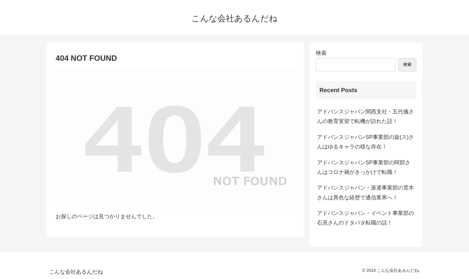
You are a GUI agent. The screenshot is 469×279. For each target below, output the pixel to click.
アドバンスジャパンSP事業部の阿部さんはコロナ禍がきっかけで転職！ (363, 167)
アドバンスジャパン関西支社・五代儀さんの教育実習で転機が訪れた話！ (365, 116)
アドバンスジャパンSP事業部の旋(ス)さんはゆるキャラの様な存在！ (365, 142)
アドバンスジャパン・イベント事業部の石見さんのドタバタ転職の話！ (365, 218)
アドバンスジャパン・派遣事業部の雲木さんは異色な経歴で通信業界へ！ (365, 192)
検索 (321, 53)
